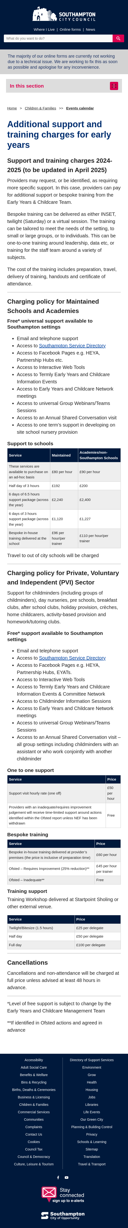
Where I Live (44, 29)
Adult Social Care (34, 1067)
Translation (91, 1157)
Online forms (70, 29)
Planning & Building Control (91, 1127)
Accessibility (34, 1060)
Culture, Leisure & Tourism (34, 1164)
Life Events (91, 1112)
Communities (34, 1119)
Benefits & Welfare (34, 1075)
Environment (91, 1067)
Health (91, 1082)
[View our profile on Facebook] (58, 1178)
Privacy (91, 1134)
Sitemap (92, 1149)
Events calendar (80, 108)
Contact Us (34, 1134)
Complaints (33, 1127)
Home (12, 108)
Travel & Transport (92, 1164)
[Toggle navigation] (114, 86)
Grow (92, 1075)
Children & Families (40, 108)
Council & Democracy (34, 1157)
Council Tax (33, 1149)
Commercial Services (34, 1112)
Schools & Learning (91, 1142)
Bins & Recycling (33, 1082)
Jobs (92, 1097)
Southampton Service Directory (72, 345)
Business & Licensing (34, 1097)
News (90, 29)
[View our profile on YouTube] (67, 1178)
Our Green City (91, 1119)
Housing (92, 1090)
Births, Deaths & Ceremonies (34, 1090)
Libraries (91, 1105)
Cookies (34, 1142)
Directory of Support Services (92, 1060)
